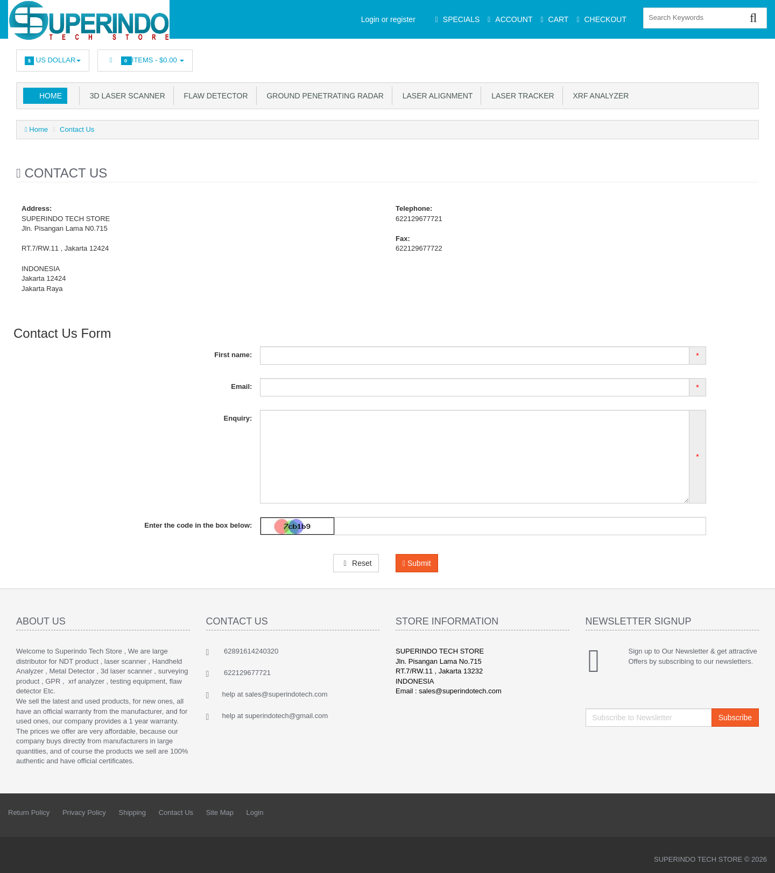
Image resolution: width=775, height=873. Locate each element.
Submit (417, 563)
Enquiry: (238, 418)
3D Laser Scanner (125, 95)
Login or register (388, 19)
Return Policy (29, 812)
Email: (241, 386)
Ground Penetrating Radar (323, 95)
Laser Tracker (520, 95)
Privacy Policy (84, 812)
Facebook (631, 57)
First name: (233, 355)
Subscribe (735, 717)
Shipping (132, 812)
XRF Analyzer (599, 95)
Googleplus (703, 57)
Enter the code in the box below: (198, 525)
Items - (145, 60)
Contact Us (77, 129)
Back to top (756, 856)
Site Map (220, 812)
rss (679, 57)
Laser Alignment (435, 95)
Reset (355, 563)
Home (50, 95)
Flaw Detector (214, 95)
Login (255, 812)
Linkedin (655, 57)
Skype (727, 57)
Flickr (751, 57)
